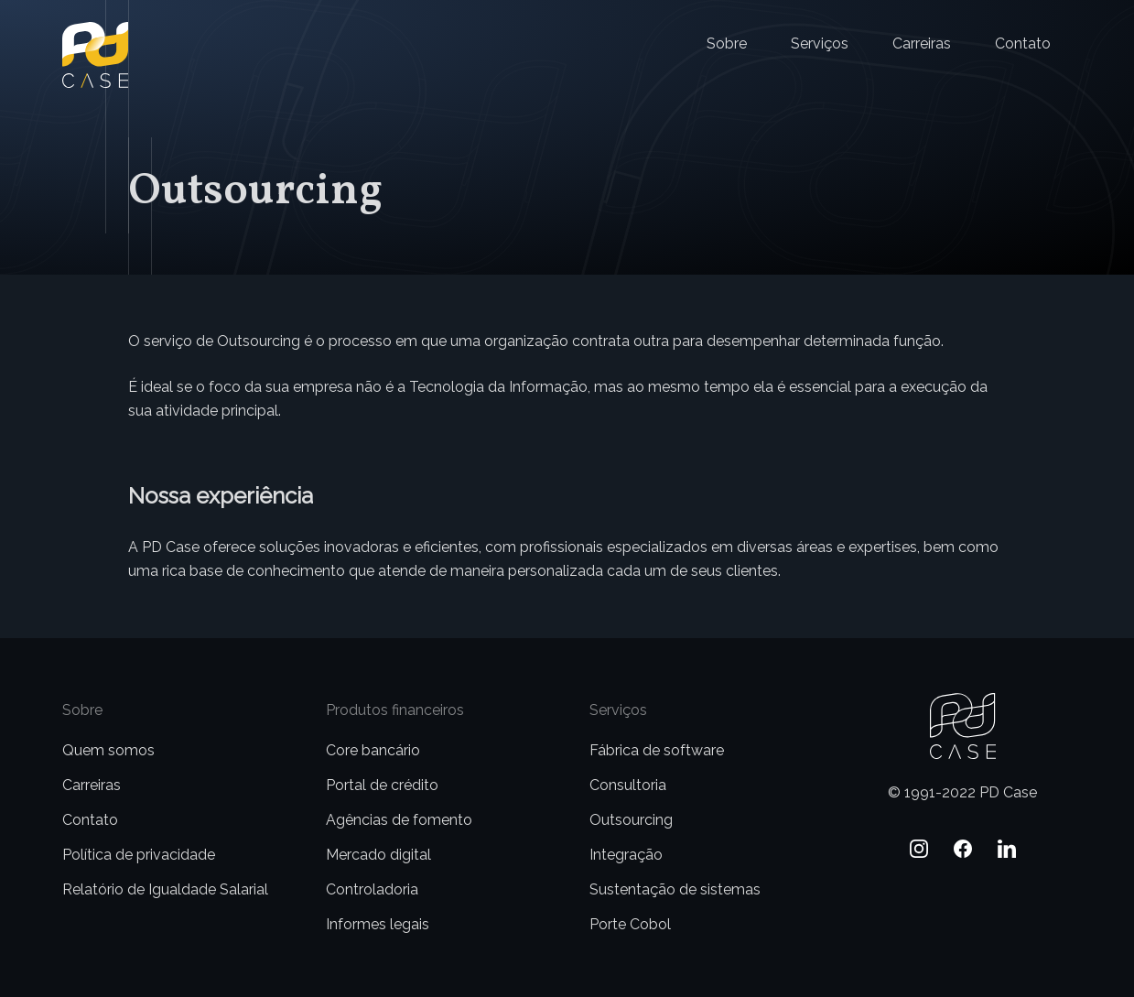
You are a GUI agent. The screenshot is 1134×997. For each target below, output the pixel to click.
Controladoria (372, 889)
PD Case (91, 33)
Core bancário (373, 750)
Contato (1023, 43)
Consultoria (627, 785)
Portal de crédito (382, 785)
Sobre (727, 43)
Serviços (819, 43)
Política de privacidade (138, 854)
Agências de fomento (399, 820)
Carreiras (921, 43)
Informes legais (377, 924)
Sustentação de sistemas (675, 889)
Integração (626, 854)
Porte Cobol (630, 924)
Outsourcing (631, 820)
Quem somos (108, 750)
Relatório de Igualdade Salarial (165, 889)
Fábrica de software (656, 750)
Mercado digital (378, 854)
